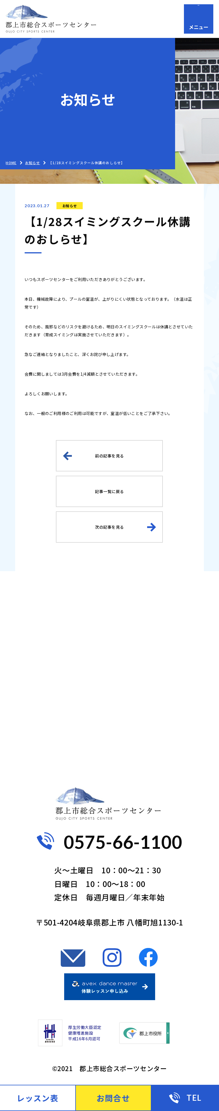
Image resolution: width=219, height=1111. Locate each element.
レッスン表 (37, 1098)
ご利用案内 (38, 643)
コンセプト (38, 702)
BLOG (29, 614)
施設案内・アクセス (163, 702)
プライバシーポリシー (58, 760)
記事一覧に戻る (109, 491)
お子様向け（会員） (54, 673)
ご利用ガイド (151, 614)
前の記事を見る (109, 456)
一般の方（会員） (159, 643)
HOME (11, 162)
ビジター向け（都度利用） (173, 673)
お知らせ (69, 205)
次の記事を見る (109, 527)
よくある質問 (42, 731)
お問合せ (143, 731)
